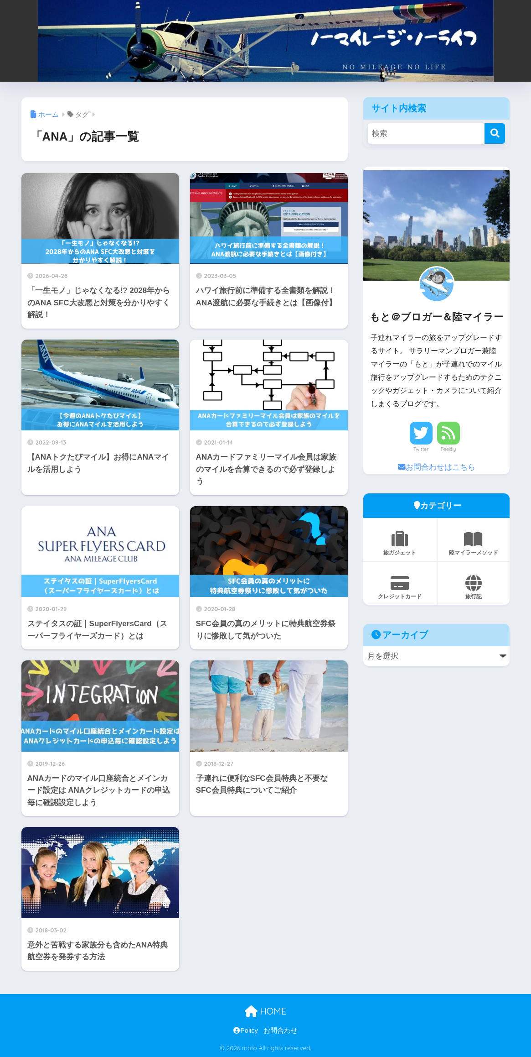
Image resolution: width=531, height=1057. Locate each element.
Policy (245, 1030)
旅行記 (474, 587)
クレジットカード (399, 587)
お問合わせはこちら (436, 467)
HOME (265, 1011)
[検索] (495, 133)
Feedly (448, 449)
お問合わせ (280, 1030)
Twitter (421, 449)
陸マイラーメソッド (474, 543)
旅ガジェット (399, 543)
